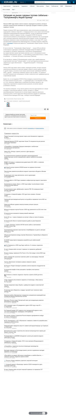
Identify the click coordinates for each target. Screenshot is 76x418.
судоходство (15, 12)
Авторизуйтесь (31, 128)
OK (43, 413)
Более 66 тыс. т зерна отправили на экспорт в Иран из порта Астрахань (24, 217)
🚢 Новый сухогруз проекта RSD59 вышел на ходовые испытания (22, 167)
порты (8, 159)
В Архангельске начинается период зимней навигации (19, 213)
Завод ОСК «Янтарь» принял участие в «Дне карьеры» (19, 151)
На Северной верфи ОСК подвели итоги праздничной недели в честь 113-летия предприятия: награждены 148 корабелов (23, 311)
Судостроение (7, 6)
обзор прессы (9, 282)
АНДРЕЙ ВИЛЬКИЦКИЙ (24, 101)
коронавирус (27, 12)
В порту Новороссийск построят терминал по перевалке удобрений (22, 249)
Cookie (40, 413)
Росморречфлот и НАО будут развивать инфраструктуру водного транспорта (25, 180)
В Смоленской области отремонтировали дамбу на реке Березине (22, 220)
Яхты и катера (6, 9)
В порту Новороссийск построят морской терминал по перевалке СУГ (23, 369)
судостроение (8, 168)
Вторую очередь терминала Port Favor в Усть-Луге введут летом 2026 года (24, 253)
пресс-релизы (8, 152)
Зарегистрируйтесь (40, 128)
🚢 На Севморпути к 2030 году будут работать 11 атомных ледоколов (23, 245)
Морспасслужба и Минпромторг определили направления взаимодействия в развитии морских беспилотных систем (24, 295)
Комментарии (7, 124)
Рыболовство (54, 6)
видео (7, 164)
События (32, 6)
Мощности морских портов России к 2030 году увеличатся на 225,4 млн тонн (25, 209)
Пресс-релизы (40, 6)
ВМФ (61, 6)
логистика (20, 12)
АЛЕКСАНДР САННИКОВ (12, 101)
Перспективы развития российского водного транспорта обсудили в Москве (25, 171)
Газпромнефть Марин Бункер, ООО (15, 98)
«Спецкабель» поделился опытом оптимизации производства (21, 346)
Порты (47, 6)
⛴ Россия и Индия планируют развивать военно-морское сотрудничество (24, 265)
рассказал (10, 43)
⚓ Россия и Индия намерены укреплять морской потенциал (21, 360)
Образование (68, 6)
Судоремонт (24, 6)
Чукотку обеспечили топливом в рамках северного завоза (20, 262)
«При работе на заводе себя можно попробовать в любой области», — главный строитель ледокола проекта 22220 (23, 356)
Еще (13, 9)
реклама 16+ (53, 12)
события (7, 143)
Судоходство (16, 6)
